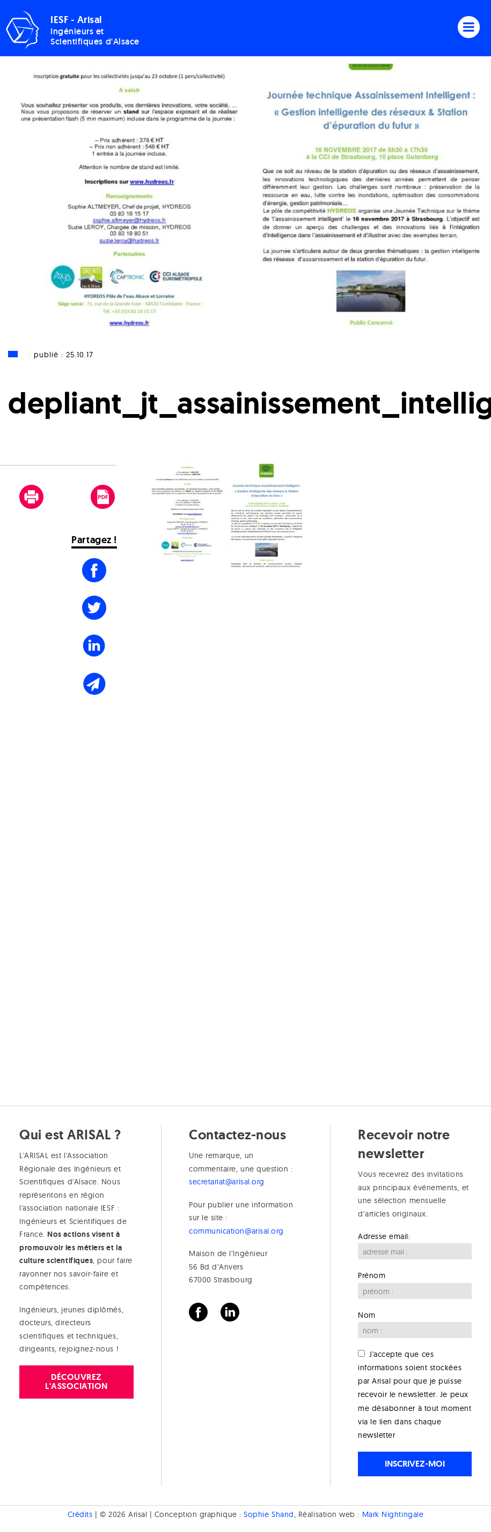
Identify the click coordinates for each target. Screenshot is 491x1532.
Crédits (80, 1514)
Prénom (371, 1275)
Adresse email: (384, 1236)
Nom (367, 1315)
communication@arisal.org (236, 1231)
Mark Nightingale (393, 1514)
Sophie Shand (269, 1514)
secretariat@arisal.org (227, 1181)
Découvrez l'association (76, 1381)
